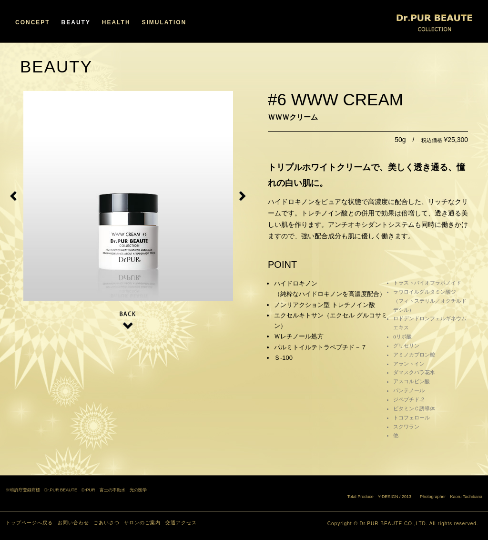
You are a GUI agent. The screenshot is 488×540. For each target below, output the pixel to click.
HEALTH (116, 22)
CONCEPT (32, 22)
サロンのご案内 (142, 522)
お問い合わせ (73, 522)
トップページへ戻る (29, 522)
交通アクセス (181, 522)
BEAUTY (76, 22)
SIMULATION (164, 22)
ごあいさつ (106, 522)
